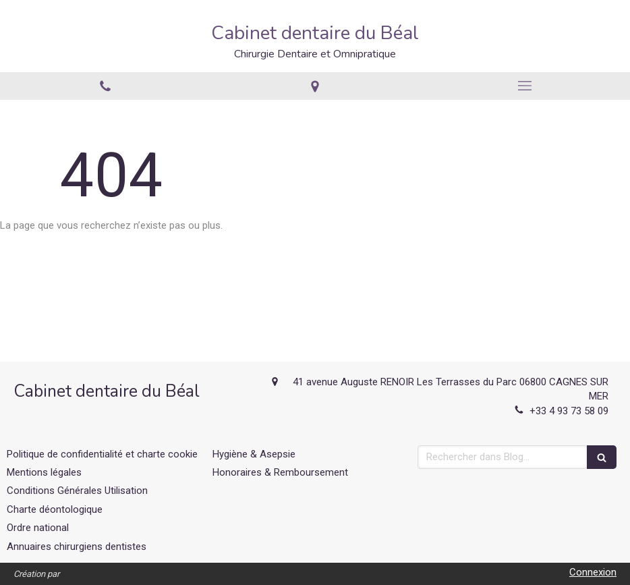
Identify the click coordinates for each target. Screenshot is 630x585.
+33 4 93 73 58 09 (568, 411)
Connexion (593, 572)
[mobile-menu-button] (525, 85)
